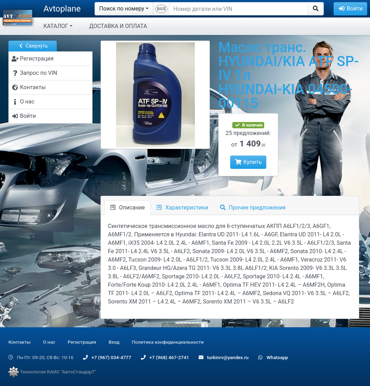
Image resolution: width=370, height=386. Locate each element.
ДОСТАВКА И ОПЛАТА (118, 26)
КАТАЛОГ (55, 26)
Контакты (19, 342)
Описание (127, 207)
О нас (49, 342)
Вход (114, 342)
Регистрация (82, 342)
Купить (248, 162)
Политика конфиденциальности (168, 342)
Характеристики (182, 207)
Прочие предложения (253, 207)
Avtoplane (62, 9)
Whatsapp (273, 357)
